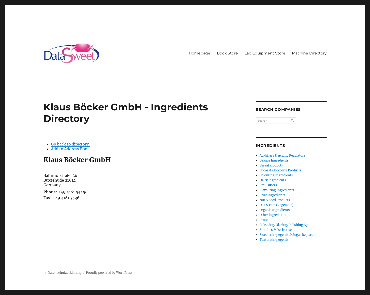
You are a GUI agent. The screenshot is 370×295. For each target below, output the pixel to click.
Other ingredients (273, 215)
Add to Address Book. (71, 148)
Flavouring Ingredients (277, 190)
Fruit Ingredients (272, 195)
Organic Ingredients (275, 210)
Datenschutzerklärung (65, 273)
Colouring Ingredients (276, 175)
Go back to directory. (70, 144)
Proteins (266, 220)
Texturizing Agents (274, 240)
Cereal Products (271, 165)
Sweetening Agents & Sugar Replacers (288, 235)
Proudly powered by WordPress (109, 273)
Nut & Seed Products (275, 200)
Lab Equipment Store (264, 53)
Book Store (227, 53)
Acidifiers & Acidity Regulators (282, 156)
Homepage (199, 53)
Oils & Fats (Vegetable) (277, 205)
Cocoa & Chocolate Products (280, 170)
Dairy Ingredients (273, 180)
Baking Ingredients (274, 160)
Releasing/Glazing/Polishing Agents (287, 225)
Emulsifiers (268, 185)
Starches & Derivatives (276, 230)
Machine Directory (309, 53)
